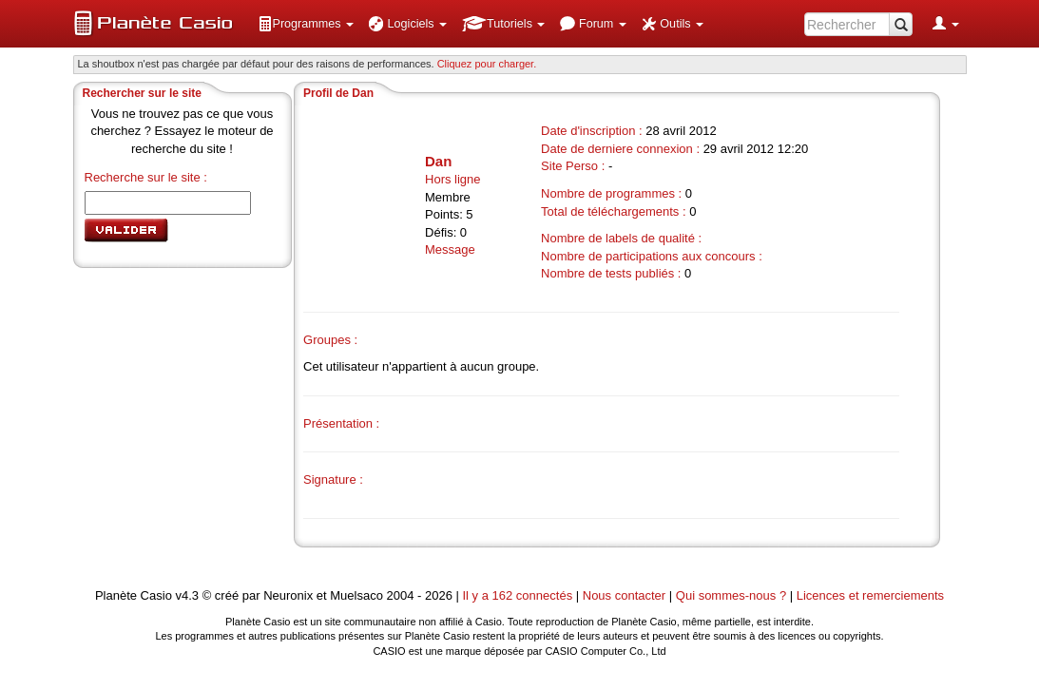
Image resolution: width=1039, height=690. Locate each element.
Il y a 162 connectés (519, 595)
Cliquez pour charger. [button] (487, 63)
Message (450, 249)
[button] (306, 24)
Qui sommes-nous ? (731, 595)
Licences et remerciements (870, 595)
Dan (438, 161)
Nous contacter (624, 595)
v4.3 (187, 595)
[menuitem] (306, 24)
